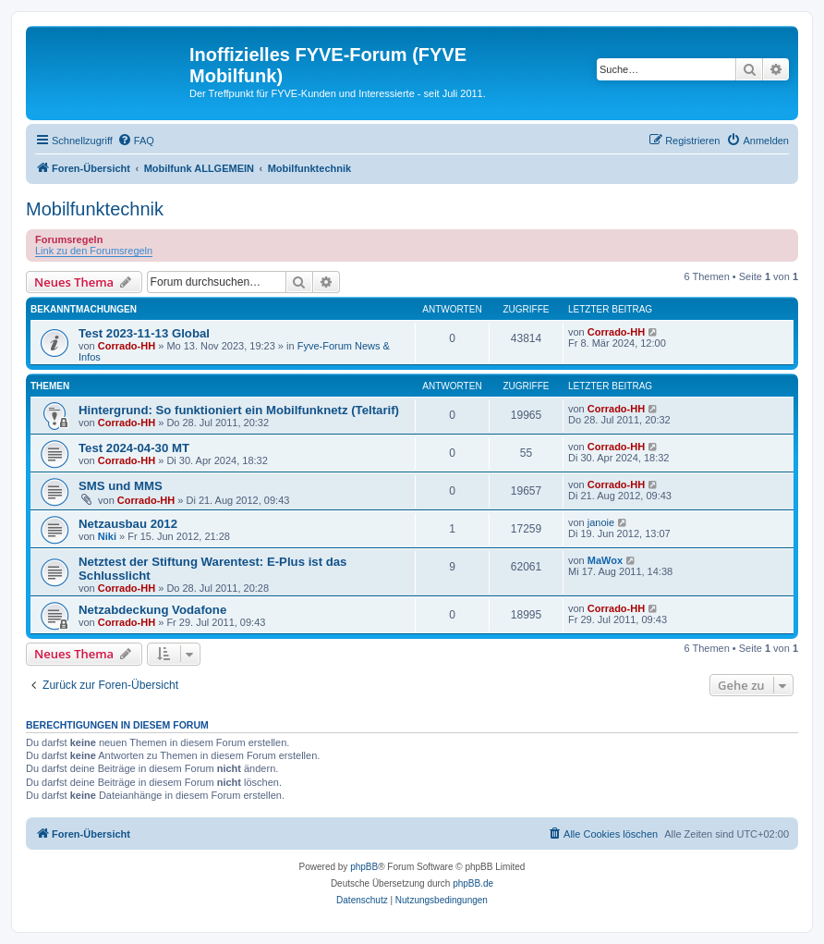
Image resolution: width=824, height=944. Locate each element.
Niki (107, 536)
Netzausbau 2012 (128, 524)
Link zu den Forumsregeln (93, 250)
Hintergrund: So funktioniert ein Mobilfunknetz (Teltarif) (239, 410)
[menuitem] (135, 140)
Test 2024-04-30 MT (134, 448)
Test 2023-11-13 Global (144, 333)
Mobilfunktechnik (95, 209)
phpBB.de (473, 883)
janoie (601, 522)
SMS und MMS (121, 486)
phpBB (364, 867)
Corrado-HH (126, 345)
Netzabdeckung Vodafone (152, 610)
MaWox (605, 560)
